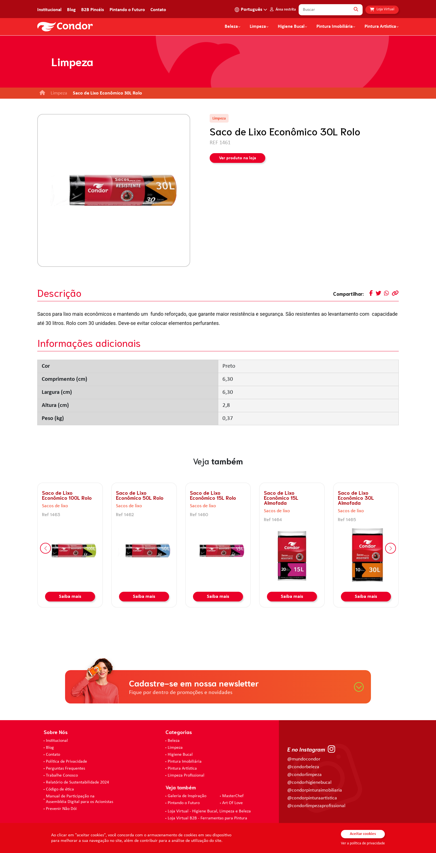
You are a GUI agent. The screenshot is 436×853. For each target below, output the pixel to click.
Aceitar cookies (363, 834)
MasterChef (233, 796)
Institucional (49, 10)
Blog (71, 10)
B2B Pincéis (92, 10)
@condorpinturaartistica (312, 798)
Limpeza (175, 747)
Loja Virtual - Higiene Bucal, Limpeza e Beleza (209, 811)
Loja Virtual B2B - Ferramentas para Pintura (207, 818)
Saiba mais (70, 596)
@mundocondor (303, 759)
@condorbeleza (303, 767)
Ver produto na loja (237, 158)
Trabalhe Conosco (62, 775)
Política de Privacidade (66, 761)
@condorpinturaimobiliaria (314, 790)
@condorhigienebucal (309, 782)
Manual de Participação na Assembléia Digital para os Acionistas (79, 799)
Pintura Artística (380, 26)
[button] (45, 548)
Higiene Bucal (291, 26)
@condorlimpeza (304, 774)
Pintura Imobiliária (334, 26)
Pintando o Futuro (127, 10)
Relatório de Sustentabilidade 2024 (77, 782)
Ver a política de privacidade (363, 843)
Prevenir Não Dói (61, 809)
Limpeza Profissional (186, 775)
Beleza (231, 26)
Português (251, 9)
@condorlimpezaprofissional (316, 806)
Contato (158, 10)
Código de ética (60, 789)
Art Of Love (232, 803)
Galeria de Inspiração (187, 796)
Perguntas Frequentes (65, 768)
